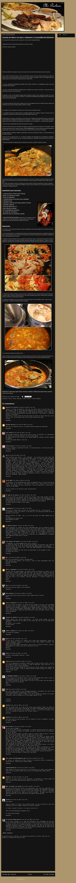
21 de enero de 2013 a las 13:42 (25, 569)
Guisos (10, 398)
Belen (7, 638)
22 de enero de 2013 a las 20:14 (30, 786)
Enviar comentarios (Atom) (32, 879)
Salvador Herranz (10, 424)
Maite (7, 653)
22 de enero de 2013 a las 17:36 (34, 758)
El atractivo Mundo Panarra (13, 819)
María (7, 585)
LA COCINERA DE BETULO (12, 676)
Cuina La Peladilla (11, 602)
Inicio (30, 874)
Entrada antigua (49, 874)
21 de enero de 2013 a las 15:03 (18, 585)
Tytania (8, 799)
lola (7, 689)
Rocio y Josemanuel (11, 569)
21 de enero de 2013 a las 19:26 (18, 653)
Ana (7, 557)
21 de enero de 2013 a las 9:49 (16, 455)
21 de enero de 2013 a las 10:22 (22, 508)
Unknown (8, 705)
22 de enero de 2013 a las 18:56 (19, 777)
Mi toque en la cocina (12, 495)
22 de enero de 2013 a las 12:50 (19, 705)
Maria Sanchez (9, 593)
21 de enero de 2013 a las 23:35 (17, 689)
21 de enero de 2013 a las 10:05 (27, 495)
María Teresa (9, 726)
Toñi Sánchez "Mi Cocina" (13, 541)
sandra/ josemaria (11, 630)
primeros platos (26, 398)
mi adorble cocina (11, 525)
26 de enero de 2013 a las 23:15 (30, 819)
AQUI (22, 180)
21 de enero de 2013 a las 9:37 (24, 424)
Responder (8, 420)
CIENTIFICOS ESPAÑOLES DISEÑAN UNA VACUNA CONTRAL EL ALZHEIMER (26, 84)
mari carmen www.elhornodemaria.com (15, 758)
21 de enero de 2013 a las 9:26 (26, 407)
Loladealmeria (9, 508)
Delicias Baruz (10, 446)
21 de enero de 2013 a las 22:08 (27, 676)
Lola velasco (9, 432)
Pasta (14, 398)
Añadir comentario (8, 833)
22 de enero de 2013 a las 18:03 (25, 767)
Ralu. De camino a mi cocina (13, 786)
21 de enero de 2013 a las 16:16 (25, 602)
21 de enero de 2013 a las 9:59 (21, 480)
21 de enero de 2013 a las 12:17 (17, 557)
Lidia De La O (9, 661)
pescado (19, 398)
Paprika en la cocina (11, 407)
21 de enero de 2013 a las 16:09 (22, 593)
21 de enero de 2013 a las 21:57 (22, 661)
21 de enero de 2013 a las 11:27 (29, 541)
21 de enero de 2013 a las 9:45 (22, 446)
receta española (36, 398)
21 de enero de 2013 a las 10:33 (25, 525)
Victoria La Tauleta (11, 617)
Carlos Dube (9, 480)
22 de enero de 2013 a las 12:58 (19, 717)
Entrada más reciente (9, 874)
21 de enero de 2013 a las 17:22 (18, 638)
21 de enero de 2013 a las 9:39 (21, 432)
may (7, 455)
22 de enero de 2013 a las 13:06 (22, 726)
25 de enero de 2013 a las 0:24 (18, 799)
